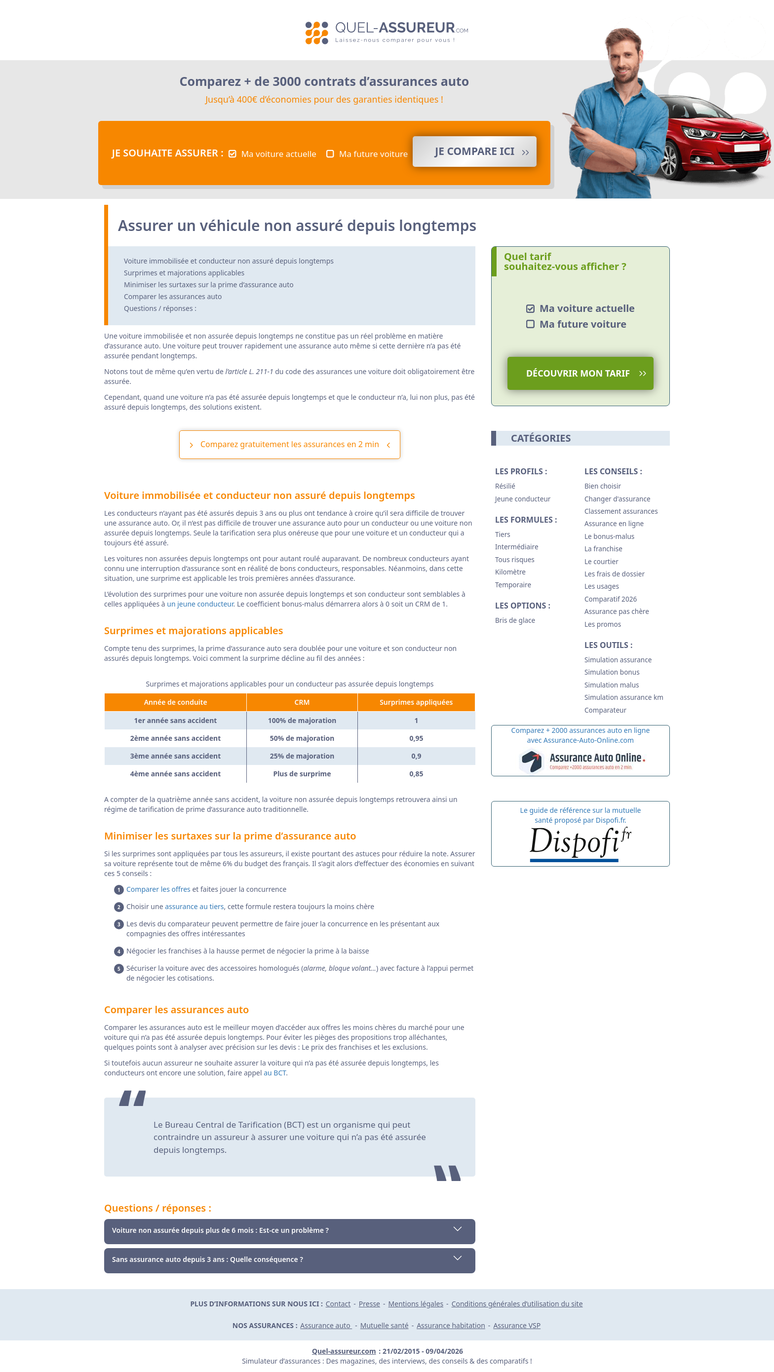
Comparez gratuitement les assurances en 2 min (289, 444)
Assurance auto (326, 1325)
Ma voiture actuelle (278, 153)
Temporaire (513, 584)
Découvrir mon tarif (578, 373)
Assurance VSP (517, 1325)
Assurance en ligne (614, 523)
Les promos (602, 624)
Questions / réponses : (160, 308)
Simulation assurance (618, 659)
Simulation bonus (612, 672)
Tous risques (515, 559)
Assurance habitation (451, 1325)
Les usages (601, 586)
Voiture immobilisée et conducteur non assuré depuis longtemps (229, 261)
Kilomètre (510, 571)
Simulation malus (611, 684)
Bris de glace (515, 620)
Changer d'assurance (617, 498)
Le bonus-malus (609, 536)
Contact (338, 1303)
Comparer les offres (158, 889)
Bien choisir (602, 486)
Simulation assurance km (623, 697)
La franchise (603, 548)
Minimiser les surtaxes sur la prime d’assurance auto (209, 284)
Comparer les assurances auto (173, 296)
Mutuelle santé (384, 1325)
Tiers (502, 534)
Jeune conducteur (522, 498)
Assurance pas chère (616, 611)
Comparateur (605, 710)
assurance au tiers (194, 906)
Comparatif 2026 (610, 599)
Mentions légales (416, 1303)
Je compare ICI (474, 151)
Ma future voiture (373, 153)
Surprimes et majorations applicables (184, 272)
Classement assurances (621, 511)
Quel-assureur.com (344, 1351)
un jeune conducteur (200, 604)
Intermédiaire (517, 546)
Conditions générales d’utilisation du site (517, 1303)
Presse (369, 1303)
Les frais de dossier (614, 573)
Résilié (505, 486)
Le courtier (601, 561)
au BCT (275, 1072)
